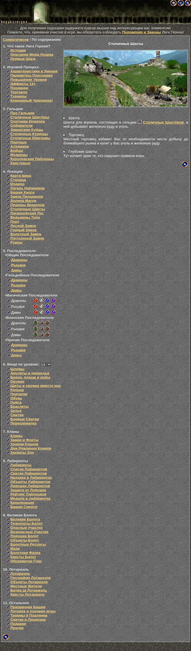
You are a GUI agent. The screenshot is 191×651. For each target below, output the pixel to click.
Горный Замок (23, 230)
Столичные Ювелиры (30, 138)
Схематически (16, 39)
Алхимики (19, 146)
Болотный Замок (25, 234)
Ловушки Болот (24, 536)
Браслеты (19, 406)
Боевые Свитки (24, 419)
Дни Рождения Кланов (30, 448)
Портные (18, 142)
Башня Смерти (23, 507)
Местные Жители (26, 586)
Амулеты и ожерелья (29, 373)
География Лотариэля (30, 578)
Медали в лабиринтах (30, 498)
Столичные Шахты (27, 209)
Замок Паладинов (26, 196)
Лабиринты (20, 465)
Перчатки (18, 394)
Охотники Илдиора (27, 121)
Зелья (15, 411)
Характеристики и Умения (34, 71)
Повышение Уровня (28, 79)
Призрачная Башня (27, 607)
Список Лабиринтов (28, 469)
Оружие (17, 381)
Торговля (18, 92)
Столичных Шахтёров (163, 122)
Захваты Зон (22, 452)
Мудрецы (19, 155)
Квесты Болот (23, 557)
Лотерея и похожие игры (32, 611)
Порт (14, 221)
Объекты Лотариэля (29, 582)
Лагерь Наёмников (27, 188)
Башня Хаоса (22, 192)
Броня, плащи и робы (30, 377)
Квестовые (20, 163)
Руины (16, 242)
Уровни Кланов (24, 444)
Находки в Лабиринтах (31, 477)
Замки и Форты (24, 440)
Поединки (19, 88)
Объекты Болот (24, 540)
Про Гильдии (22, 113)
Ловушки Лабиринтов (30, 486)
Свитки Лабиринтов (28, 473)
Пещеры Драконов (27, 205)
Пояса (15, 402)
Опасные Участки (26, 527)
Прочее (17, 628)
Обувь (16, 398)
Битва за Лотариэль (28, 590)
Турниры (18, 96)
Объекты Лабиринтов (30, 482)
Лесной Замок (23, 226)
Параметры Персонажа (31, 75)
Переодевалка (23, 423)
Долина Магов (23, 200)
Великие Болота (25, 519)
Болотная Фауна (25, 553)
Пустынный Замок (27, 238)
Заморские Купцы (26, 129)
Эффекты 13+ (22, 84)
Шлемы (17, 369)
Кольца (17, 390)
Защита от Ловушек (28, 490)
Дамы (16, 270)
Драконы (19, 260)
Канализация (22, 502)
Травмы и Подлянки (28, 615)
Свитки (16, 415)
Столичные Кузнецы (29, 134)
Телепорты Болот (26, 523)
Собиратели (21, 125)
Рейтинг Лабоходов (28, 494)
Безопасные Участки (29, 532)
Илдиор (17, 184)
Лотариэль (20, 573)
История (18, 50)
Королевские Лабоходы (32, 159)
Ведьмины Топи (25, 217)
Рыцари (18, 265)
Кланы (16, 436)
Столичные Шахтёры (29, 117)
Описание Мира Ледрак (31, 54)
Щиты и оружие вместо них (35, 385)
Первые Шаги (22, 59)
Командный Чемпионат (31, 100)
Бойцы (16, 150)
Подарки (18, 624)
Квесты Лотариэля (27, 594)
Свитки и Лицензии (28, 619)
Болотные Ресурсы (28, 544)
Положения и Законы (141, 32)
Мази (15, 548)
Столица (18, 180)
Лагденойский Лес (27, 213)
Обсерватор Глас (26, 561)
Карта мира (20, 175)
